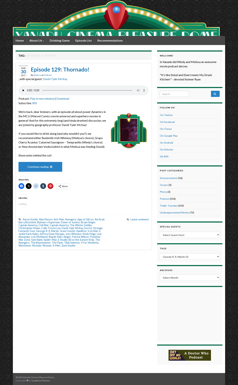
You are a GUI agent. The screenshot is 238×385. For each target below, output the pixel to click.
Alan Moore (46, 219)
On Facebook (167, 121)
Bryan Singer (88, 222)
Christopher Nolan (29, 228)
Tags (163, 248)
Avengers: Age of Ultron (79, 219)
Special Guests (170, 226)
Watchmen (25, 245)
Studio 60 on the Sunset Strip (77, 239)
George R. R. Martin (47, 231)
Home (20, 40)
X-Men (56, 245)
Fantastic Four (27, 231)
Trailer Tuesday (168, 205)
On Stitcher (166, 149)
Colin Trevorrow (51, 228)
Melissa (37, 75)
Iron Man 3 (94, 231)
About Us (36, 40)
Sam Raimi (36, 239)
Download (62, 98)
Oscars (164, 184)
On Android (166, 142)
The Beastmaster (41, 242)
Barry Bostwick (27, 222)
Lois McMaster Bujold (43, 236)
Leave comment (140, 219)
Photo (163, 191)
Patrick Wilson (80, 236)
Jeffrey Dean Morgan (52, 233)
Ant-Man (59, 219)
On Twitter (166, 115)
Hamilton (81, 231)
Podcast (48, 75)
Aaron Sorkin (30, 219)
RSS (34, 103)
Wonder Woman (42, 245)
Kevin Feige (89, 233)
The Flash (57, 242)
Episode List (83, 40)
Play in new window (42, 98)
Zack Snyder (68, 245)
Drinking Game (60, 40)
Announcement (169, 178)
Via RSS (164, 156)
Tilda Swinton (72, 242)
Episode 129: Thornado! (60, 69)
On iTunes (166, 128)
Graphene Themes (41, 380)
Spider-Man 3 (51, 239)
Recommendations (110, 40)
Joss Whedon (73, 233)
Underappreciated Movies (174, 212)
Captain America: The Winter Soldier (71, 225)
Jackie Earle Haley (28, 233)
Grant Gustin (67, 231)
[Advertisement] (189, 314)
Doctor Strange (93, 228)
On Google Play (169, 135)
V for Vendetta (90, 242)
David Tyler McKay (55, 79)
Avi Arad (99, 219)
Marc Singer (64, 236)
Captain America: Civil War (34, 225)
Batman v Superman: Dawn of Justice (58, 222)
